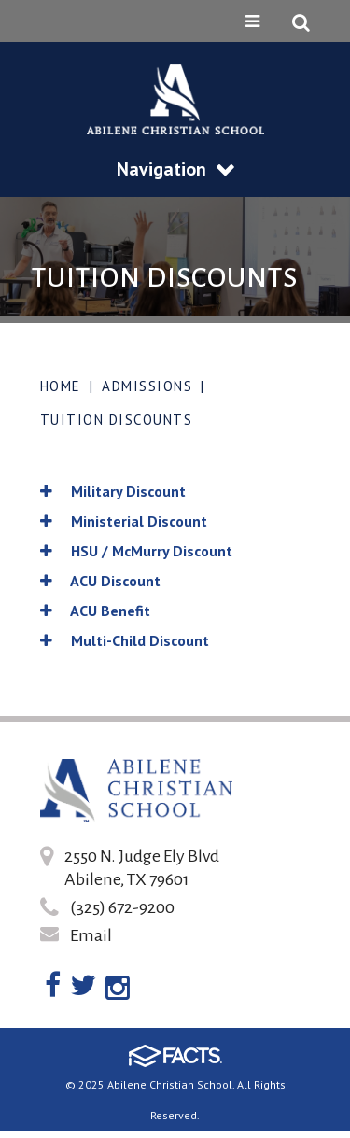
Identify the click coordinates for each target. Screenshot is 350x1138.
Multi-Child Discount (124, 640)
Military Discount (113, 491)
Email (91, 935)
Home (60, 386)
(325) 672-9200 (122, 907)
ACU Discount (100, 580)
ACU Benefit (95, 610)
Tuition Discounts (116, 420)
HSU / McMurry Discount (136, 550)
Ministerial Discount (123, 521)
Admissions (147, 386)
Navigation (175, 169)
